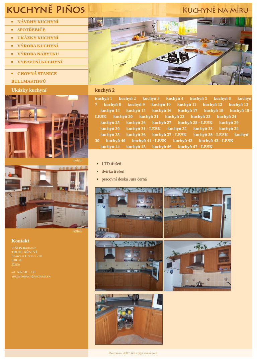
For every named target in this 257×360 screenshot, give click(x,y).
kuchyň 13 (238, 104)
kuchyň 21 (148, 116)
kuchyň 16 (161, 110)
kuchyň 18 (213, 110)
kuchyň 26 (135, 122)
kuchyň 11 (186, 104)
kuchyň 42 (182, 140)
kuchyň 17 (187, 110)
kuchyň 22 (174, 116)
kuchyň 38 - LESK (210, 134)
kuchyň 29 (228, 122)
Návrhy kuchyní (38, 21)
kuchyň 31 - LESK (143, 128)
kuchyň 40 (115, 140)
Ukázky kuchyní (38, 37)
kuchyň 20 (123, 116)
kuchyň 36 (135, 134)
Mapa (15, 264)
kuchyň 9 (136, 104)
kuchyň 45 (135, 146)
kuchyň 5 (198, 98)
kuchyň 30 (109, 128)
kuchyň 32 (176, 128)
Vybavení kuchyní (39, 61)
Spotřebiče (31, 29)
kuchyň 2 (127, 98)
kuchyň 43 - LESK (216, 140)
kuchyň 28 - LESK (195, 122)
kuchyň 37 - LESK (169, 134)
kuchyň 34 (228, 128)
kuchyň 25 (109, 122)
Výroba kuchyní (37, 45)
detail (78, 160)
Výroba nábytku (38, 53)
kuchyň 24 (226, 116)
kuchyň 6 (222, 98)
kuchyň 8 (112, 104)
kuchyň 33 (202, 128)
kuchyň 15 (135, 110)
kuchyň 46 (161, 146)
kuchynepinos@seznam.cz (31, 276)
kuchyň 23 (200, 116)
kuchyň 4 (174, 98)
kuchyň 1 (103, 98)
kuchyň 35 (109, 134)
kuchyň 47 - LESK (195, 146)
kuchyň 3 (151, 98)
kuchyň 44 (109, 146)
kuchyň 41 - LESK (149, 140)
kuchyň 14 (109, 110)
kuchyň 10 (160, 104)
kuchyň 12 (212, 104)
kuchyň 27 (161, 122)
